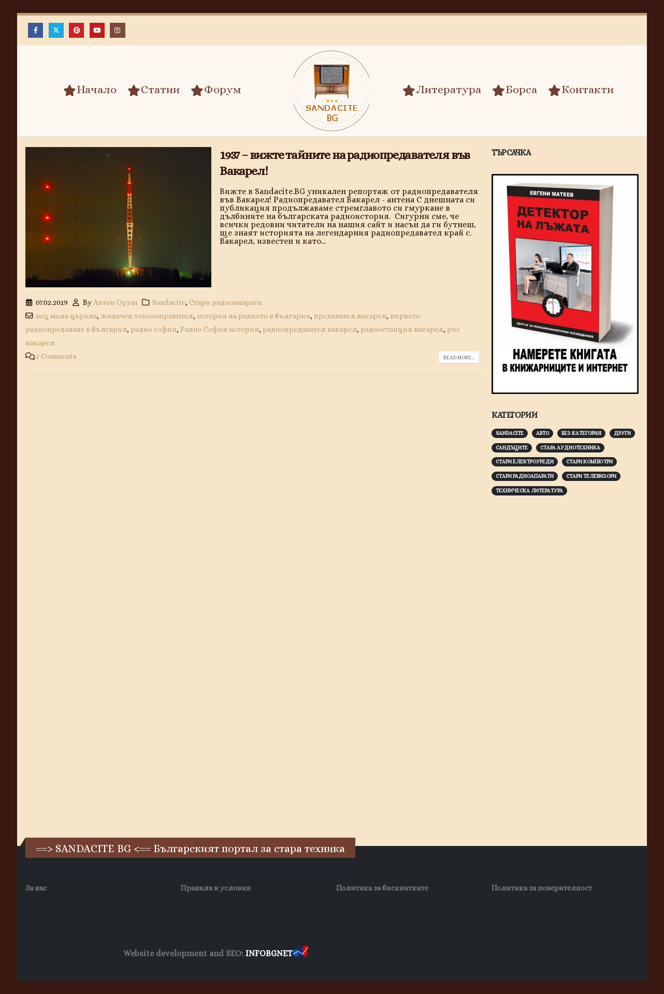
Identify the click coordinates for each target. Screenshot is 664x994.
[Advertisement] (569, 665)
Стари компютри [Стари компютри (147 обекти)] (589, 461)
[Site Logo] (332, 91)
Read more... (458, 357)
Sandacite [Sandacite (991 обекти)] (510, 433)
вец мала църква (66, 316)
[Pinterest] (76, 30)
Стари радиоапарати (225, 302)
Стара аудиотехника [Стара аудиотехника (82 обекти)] (570, 447)
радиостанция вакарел (401, 329)
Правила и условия (216, 888)
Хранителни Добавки (347, 954)
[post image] (118, 217)
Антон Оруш (115, 302)
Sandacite (168, 302)
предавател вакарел (350, 316)
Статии (153, 90)
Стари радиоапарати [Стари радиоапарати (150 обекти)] (525, 476)
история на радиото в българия (253, 316)
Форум (216, 90)
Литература (441, 90)
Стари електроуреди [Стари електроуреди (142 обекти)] (525, 461)
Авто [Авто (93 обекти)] (542, 433)
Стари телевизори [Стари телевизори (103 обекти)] (591, 476)
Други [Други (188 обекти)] (622, 433)
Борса (514, 90)
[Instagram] (117, 30)
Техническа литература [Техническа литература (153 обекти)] (529, 490)
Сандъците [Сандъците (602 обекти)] (512, 447)
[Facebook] (35, 30)
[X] (56, 30)
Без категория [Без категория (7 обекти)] (581, 433)
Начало (90, 90)
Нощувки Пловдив (503, 954)
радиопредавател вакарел (310, 329)
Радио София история (219, 329)
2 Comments (56, 356)
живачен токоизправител (146, 316)
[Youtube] (97, 30)
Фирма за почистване (428, 954)
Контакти (581, 90)
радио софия (154, 329)
